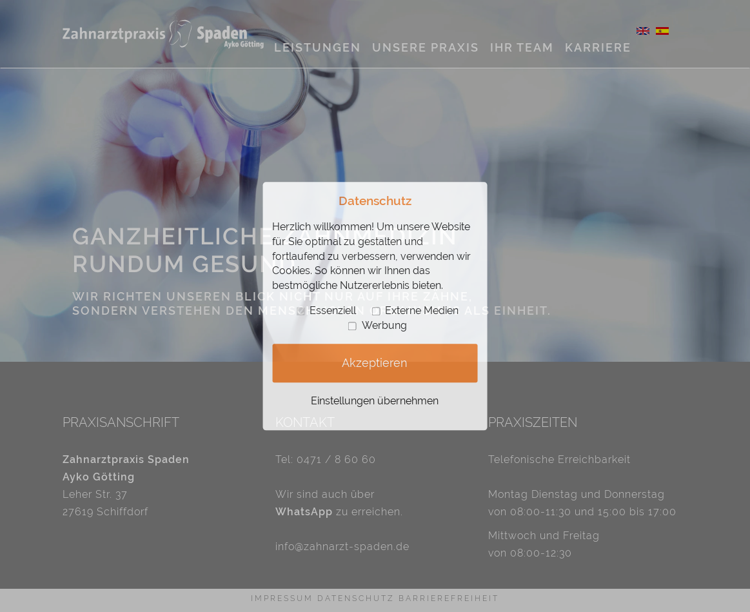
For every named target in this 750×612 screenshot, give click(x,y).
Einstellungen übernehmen (375, 401)
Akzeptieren (375, 363)
